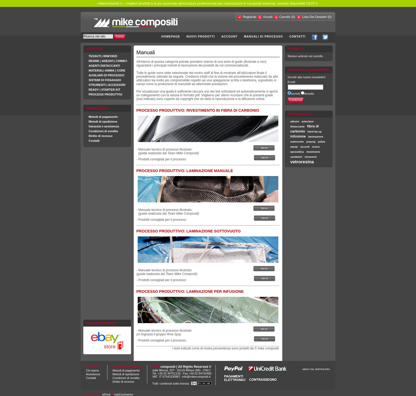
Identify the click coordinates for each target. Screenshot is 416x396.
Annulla (309, 93)
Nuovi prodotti (201, 36)
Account (229, 36)
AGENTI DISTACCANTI (104, 65)
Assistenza (93, 374)
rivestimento (313, 152)
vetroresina (302, 161)
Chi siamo (92, 370)
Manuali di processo (263, 36)
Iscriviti (295, 93)
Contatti (297, 36)
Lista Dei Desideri (314, 17)
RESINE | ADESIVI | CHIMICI (108, 60)
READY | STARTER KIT (104, 89)
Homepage (170, 36)
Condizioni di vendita (103, 131)
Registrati (249, 17)
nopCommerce (123, 394)
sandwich (296, 156)
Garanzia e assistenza (104, 126)
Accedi (267, 17)
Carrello (285, 17)
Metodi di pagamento (103, 116)
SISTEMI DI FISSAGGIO (105, 80)
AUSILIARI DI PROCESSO (106, 75)
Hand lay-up (314, 131)
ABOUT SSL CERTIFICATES (316, 369)
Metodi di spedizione (103, 121)
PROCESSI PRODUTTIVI (105, 94)
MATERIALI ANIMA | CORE (107, 70)
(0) (293, 17)
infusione (298, 136)
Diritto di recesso (100, 135)
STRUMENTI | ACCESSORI (107, 84)
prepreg (310, 141)
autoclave (308, 121)
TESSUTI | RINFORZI (103, 56)
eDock (106, 394)
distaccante (297, 126)
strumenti (311, 156)
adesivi (294, 121)
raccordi (305, 146)
